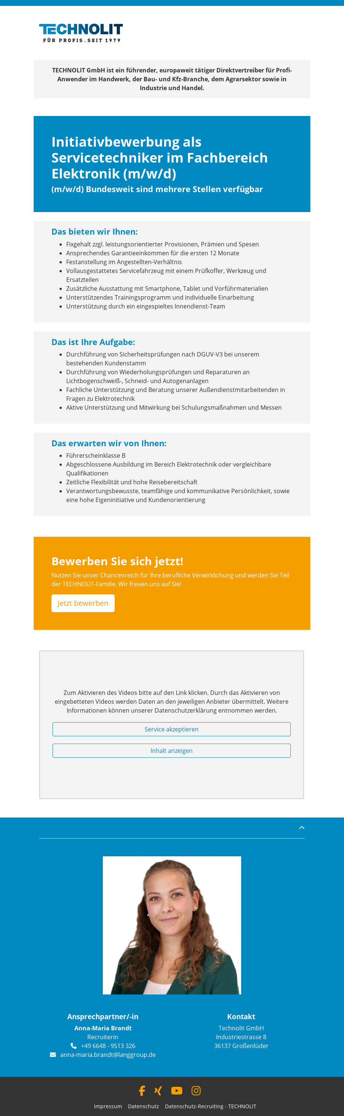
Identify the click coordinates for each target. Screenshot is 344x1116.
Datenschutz (143, 1106)
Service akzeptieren (172, 729)
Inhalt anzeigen (172, 751)
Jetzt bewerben (83, 603)
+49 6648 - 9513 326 (108, 1046)
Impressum (108, 1106)
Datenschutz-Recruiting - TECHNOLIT (210, 1106)
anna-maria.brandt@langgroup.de (108, 1055)
